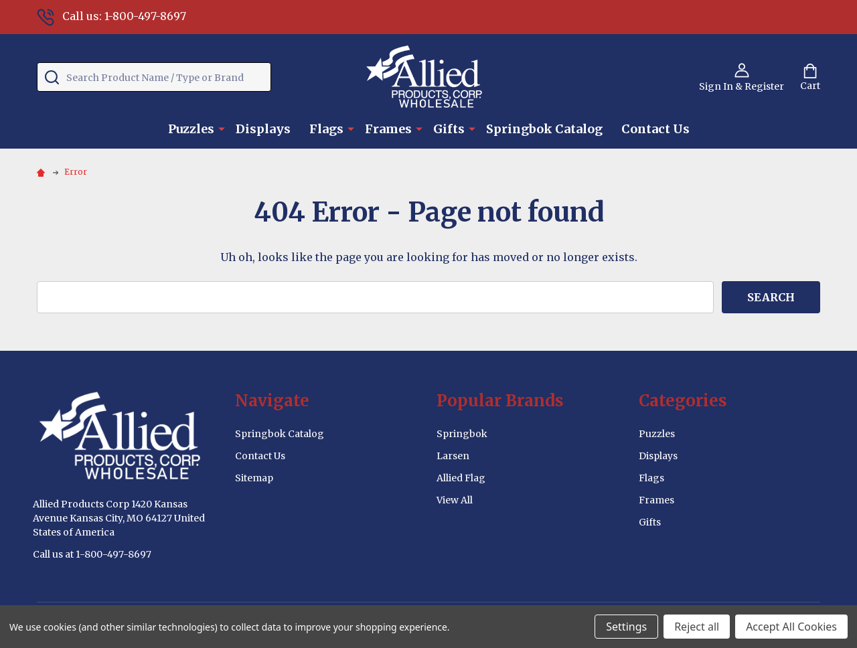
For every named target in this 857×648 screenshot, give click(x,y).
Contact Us (655, 129)
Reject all (696, 626)
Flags (326, 129)
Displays (263, 129)
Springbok (462, 434)
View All (455, 500)
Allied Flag (461, 478)
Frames (388, 129)
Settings (626, 626)
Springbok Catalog (544, 129)
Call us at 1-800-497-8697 (92, 554)
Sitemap (254, 478)
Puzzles (191, 129)
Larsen (453, 456)
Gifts (449, 129)
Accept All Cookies (791, 626)
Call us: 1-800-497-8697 (111, 16)
